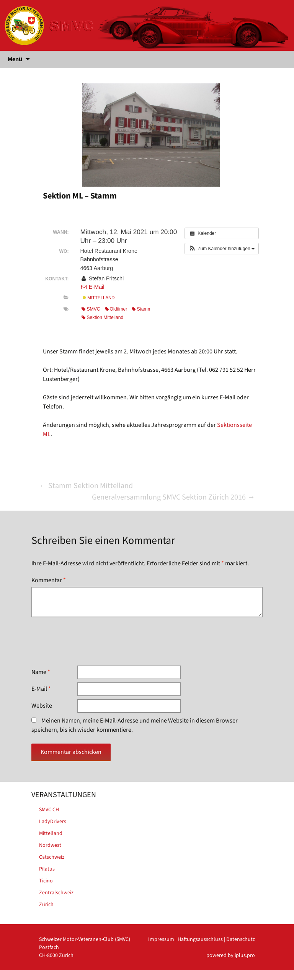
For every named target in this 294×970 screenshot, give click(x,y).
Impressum (161, 939)
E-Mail (92, 287)
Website (41, 705)
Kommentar (48, 580)
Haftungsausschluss (200, 939)
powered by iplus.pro (230, 955)
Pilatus (47, 869)
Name (40, 672)
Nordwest (50, 845)
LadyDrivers (52, 821)
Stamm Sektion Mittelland (86, 485)
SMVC (91, 309)
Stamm (141, 309)
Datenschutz (240, 939)
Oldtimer (116, 309)
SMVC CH (49, 810)
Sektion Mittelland (102, 317)
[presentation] (89, 641)
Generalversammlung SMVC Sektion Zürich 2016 (173, 497)
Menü (15, 59)
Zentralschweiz (56, 893)
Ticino (46, 881)
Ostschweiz (51, 857)
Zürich (46, 904)
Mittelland (98, 297)
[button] (221, 248)
